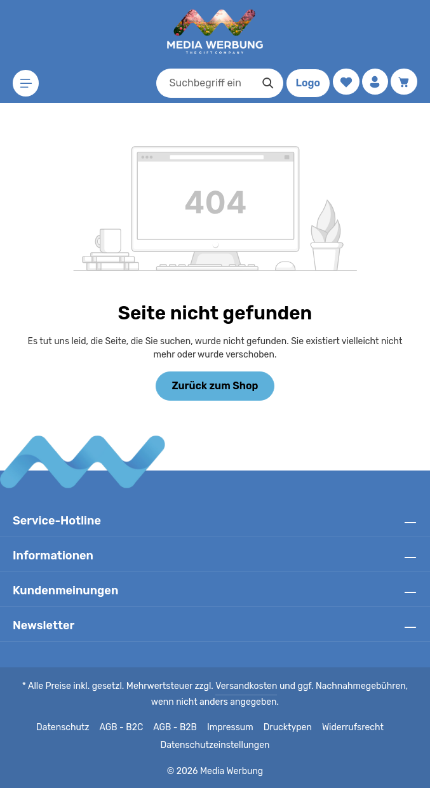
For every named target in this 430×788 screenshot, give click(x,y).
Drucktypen (286, 728)
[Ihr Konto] (373, 82)
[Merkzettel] (344, 82)
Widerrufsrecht (348, 728)
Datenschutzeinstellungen (214, 745)
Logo (305, 82)
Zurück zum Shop (214, 385)
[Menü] (26, 83)
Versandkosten (234, 686)
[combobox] (202, 83)
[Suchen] (265, 83)
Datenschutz (67, 728)
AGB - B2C (124, 728)
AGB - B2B (177, 728)
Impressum (232, 728)
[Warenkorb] (403, 82)
